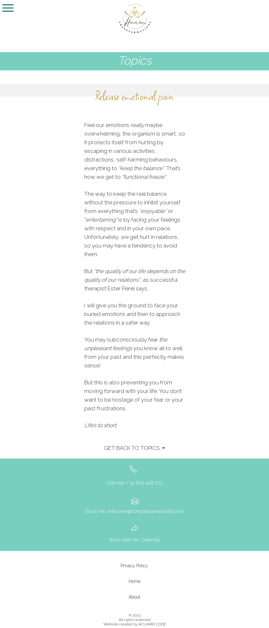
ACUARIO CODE (152, 624)
